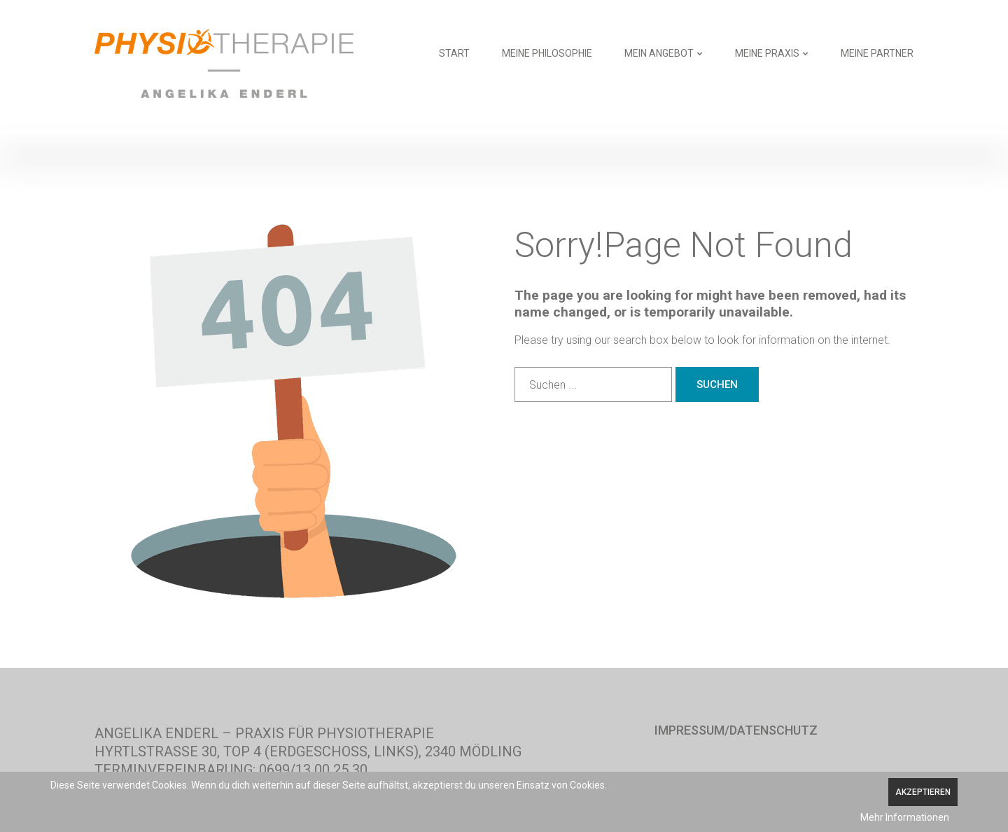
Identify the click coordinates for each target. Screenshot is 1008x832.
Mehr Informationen (904, 817)
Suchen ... (514, 367)
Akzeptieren (923, 792)
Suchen (717, 384)
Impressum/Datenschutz (736, 730)
